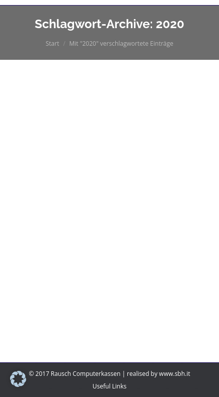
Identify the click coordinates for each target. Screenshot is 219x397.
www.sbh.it (174, 373)
